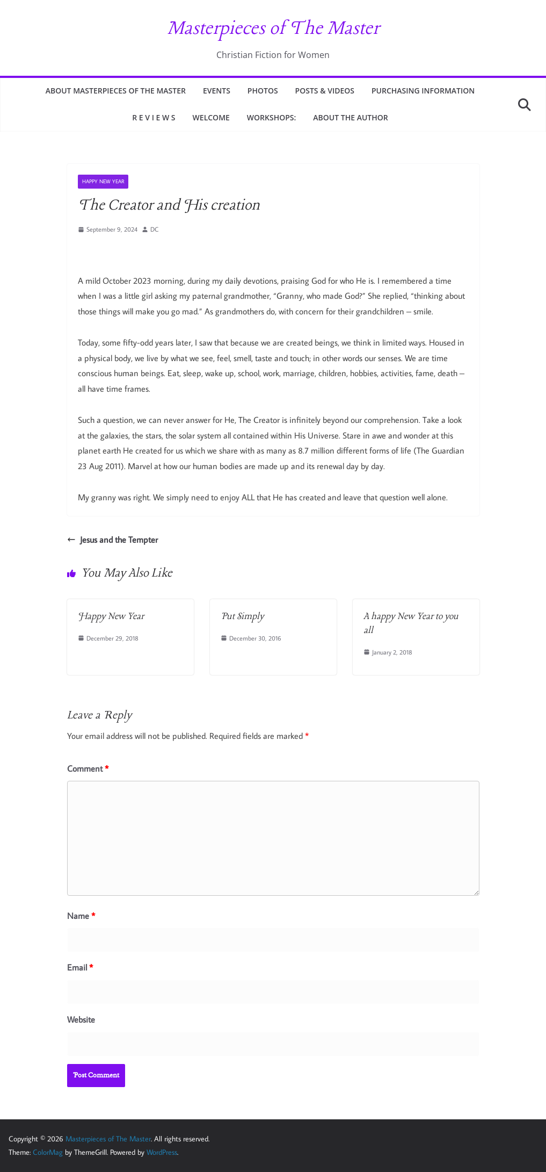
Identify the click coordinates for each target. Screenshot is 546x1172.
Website (81, 1019)
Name (81, 915)
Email (80, 967)
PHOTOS (262, 90)
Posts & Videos (324, 90)
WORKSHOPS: (271, 117)
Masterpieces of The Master (273, 29)
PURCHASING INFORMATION (423, 90)
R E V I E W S (153, 117)
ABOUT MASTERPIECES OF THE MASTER (116, 90)
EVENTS (216, 90)
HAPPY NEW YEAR (103, 181)
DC (154, 229)
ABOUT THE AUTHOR (350, 117)
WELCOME (211, 117)
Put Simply (242, 616)
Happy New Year (111, 616)
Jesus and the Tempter (112, 539)
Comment (87, 768)
